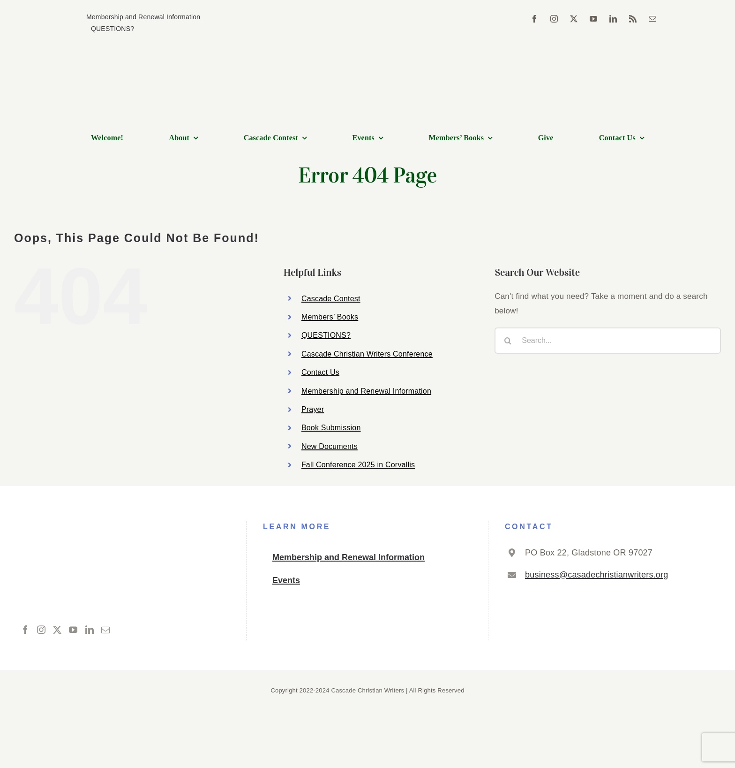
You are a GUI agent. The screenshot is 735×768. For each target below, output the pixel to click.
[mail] (652, 18)
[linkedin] (613, 18)
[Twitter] (57, 629)
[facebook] (534, 18)
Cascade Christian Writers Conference (367, 354)
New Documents (329, 446)
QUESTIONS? (326, 335)
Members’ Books (329, 317)
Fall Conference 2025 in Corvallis (358, 465)
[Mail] (105, 629)
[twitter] (573, 18)
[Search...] (608, 340)
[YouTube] (73, 629)
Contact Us (320, 372)
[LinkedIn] (89, 629)
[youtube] (593, 18)
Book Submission (331, 428)
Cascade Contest (330, 299)
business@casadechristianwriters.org (596, 574)
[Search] (508, 340)
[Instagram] (41, 629)
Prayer (312, 409)
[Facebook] (25, 629)
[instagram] (554, 18)
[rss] (632, 18)
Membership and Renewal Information (366, 391)
